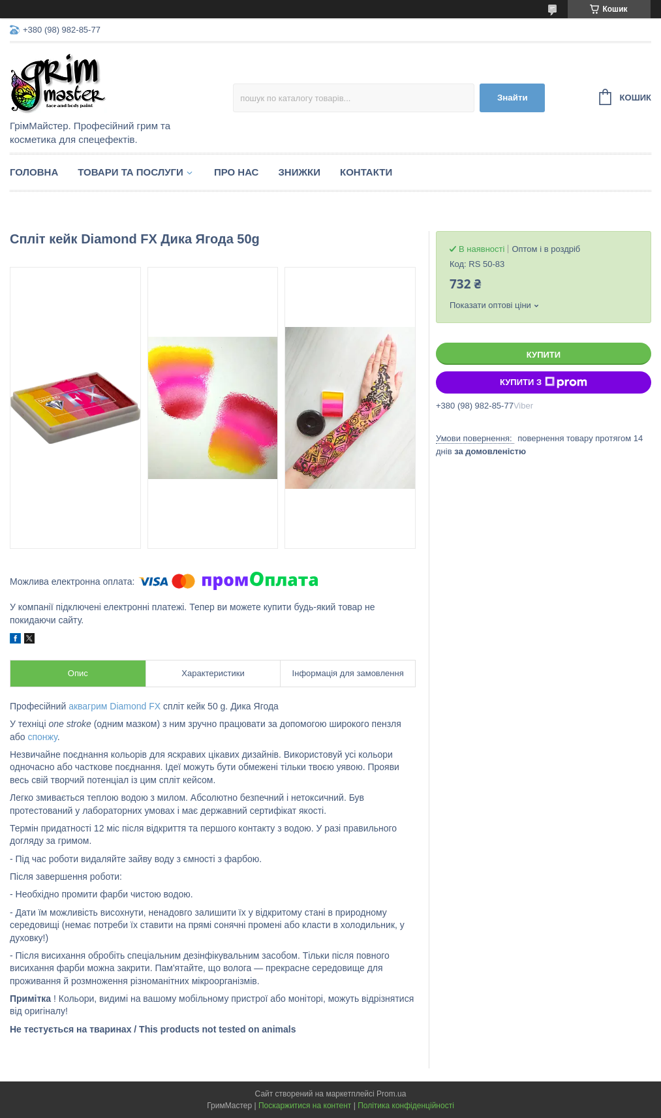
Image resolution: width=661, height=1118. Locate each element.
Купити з (543, 382)
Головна (34, 172)
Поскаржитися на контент (304, 1105)
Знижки (299, 172)
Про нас (236, 172)
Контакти (366, 172)
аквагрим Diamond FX (115, 706)
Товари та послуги (130, 172)
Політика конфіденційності (406, 1105)
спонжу (42, 737)
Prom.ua (391, 1093)
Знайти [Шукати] (512, 97)
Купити (544, 355)
